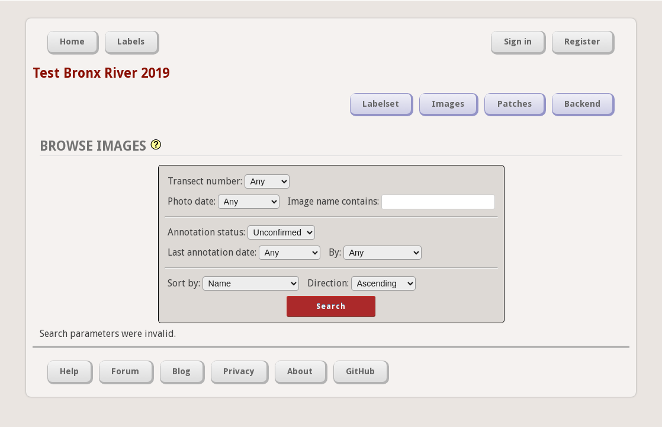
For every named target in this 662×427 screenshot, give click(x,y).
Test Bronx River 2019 (101, 73)
